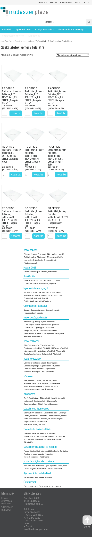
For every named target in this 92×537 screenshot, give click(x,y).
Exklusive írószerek (30, 383)
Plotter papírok (52, 254)
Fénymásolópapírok (30, 254)
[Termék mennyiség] (4, 113)
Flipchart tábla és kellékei (32, 451)
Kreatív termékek (39, 401)
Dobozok (27, 310)
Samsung (42, 292)
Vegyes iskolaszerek (50, 404)
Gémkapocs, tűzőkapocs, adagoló (35, 363)
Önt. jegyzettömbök (50, 260)
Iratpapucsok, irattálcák (31, 331)
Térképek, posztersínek (31, 457)
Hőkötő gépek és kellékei (59, 348)
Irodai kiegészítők (32, 358)
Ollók (42, 372)
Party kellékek (39, 477)
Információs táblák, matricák (57, 416)
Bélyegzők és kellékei (47, 345)
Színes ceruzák (52, 401)
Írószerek (28, 376)
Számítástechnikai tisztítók (52, 439)
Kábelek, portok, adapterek (45, 436)
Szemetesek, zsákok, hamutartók (34, 425)
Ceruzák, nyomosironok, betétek (46, 380)
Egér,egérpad (51, 433)
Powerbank (39, 439)
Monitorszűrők (60, 436)
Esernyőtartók (62, 466)
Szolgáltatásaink (44, 29)
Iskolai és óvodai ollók (58, 398)
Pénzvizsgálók (60, 351)
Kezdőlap (4, 41)
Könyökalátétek (50, 369)
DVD (57, 281)
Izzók (55, 413)
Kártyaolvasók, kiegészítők (47, 283)
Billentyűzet (27, 433)
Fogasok (33, 469)
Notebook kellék (29, 439)
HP (25, 292)
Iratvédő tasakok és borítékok (33, 333)
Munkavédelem (42, 422)
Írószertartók (49, 389)
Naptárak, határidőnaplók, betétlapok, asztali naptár (40, 272)
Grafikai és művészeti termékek (34, 389)
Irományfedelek (49, 333)
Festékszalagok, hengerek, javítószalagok (37, 301)
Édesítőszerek (43, 486)
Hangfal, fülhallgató (30, 436)
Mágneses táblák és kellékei (50, 451)
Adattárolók (29, 276)
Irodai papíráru (30, 250)
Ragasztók (55, 366)
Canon (29, 292)
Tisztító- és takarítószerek (32, 419)
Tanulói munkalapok (30, 404)
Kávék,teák (57, 486)
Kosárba (16, 113)
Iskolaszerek (29, 394)
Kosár (77, 2)
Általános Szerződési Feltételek (6, 501)
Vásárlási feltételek (13, 35)
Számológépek (47, 354)
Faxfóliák (45, 298)
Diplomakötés (23, 29)
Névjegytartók (59, 333)
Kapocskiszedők (45, 366)
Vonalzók (40, 369)
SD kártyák (47, 281)
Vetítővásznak (44, 457)
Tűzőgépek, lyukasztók (31, 345)
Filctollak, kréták (45, 398)
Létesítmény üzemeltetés (36, 408)
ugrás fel (87, 522)
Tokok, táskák (28, 442)
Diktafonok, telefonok (39, 433)
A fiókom (42, 2)
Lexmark (44, 295)
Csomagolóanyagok (37, 310)
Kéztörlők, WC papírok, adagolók (51, 419)
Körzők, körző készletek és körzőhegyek (37, 386)
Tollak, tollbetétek (29, 380)
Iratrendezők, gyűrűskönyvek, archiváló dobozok (39, 322)
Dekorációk (40, 466)
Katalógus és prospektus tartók (33, 454)
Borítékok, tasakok (30, 257)
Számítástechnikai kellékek (36, 429)
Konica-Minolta (28, 295)
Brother (48, 292)
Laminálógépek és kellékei (45, 351)
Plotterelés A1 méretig (71, 29)
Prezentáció (49, 454)
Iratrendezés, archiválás (35, 317)
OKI (53, 292)
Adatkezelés (66, 2)
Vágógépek (57, 354)
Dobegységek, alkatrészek (32, 298)
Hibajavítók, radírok (30, 369)
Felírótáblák (46, 348)
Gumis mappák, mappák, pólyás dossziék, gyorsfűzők (41, 325)
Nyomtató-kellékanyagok (35, 288)
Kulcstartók (48, 477)
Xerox (56, 295)
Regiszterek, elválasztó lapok (33, 336)
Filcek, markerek (42, 383)
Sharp (61, 295)
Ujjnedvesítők (50, 372)
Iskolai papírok (28, 401)
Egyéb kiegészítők (51, 466)
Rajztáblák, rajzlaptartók (31, 398)
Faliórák (26, 469)
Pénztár (53, 2)
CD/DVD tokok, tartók (31, 283)
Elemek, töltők (48, 413)
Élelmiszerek (29, 482)
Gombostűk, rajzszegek (31, 366)
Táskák (40, 404)
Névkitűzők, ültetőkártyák (32, 372)
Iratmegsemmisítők (30, 351)
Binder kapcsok (52, 363)
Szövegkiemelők (54, 383)
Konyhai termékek (29, 422)
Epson (35, 292)
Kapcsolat (34, 35)
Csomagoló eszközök (53, 310)
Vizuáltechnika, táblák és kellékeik (40, 446)
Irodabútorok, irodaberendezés (22, 41)
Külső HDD (34, 281)
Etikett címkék (41, 257)
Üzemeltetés (43, 416)
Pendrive (26, 281)
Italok (51, 486)
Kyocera (37, 295)
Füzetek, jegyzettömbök (54, 257)
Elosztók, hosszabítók (31, 416)
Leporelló (61, 254)
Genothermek (49, 328)
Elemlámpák (63, 413)
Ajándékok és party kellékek (37, 473)
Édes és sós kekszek (30, 486)
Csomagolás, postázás (35, 305)
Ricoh (50, 295)
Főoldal (6, 29)
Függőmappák (39, 328)
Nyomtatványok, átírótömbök (33, 260)
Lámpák (49, 469)
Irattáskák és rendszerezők (48, 331)
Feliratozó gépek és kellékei (32, 348)
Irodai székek (41, 469)
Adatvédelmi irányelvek (7, 508)
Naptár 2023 (29, 267)
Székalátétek (41, 41)
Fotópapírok (42, 254)
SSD (41, 281)
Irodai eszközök (31, 341)
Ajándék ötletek (28, 477)
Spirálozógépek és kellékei (32, 354)
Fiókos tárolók (28, 328)
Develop (59, 292)
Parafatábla (64, 451)
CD (54, 281)
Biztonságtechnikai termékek (33, 413)
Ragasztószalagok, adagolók (33, 313)
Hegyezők (54, 386)
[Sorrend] (72, 55)
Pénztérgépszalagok (30, 263)
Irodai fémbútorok (29, 466)
